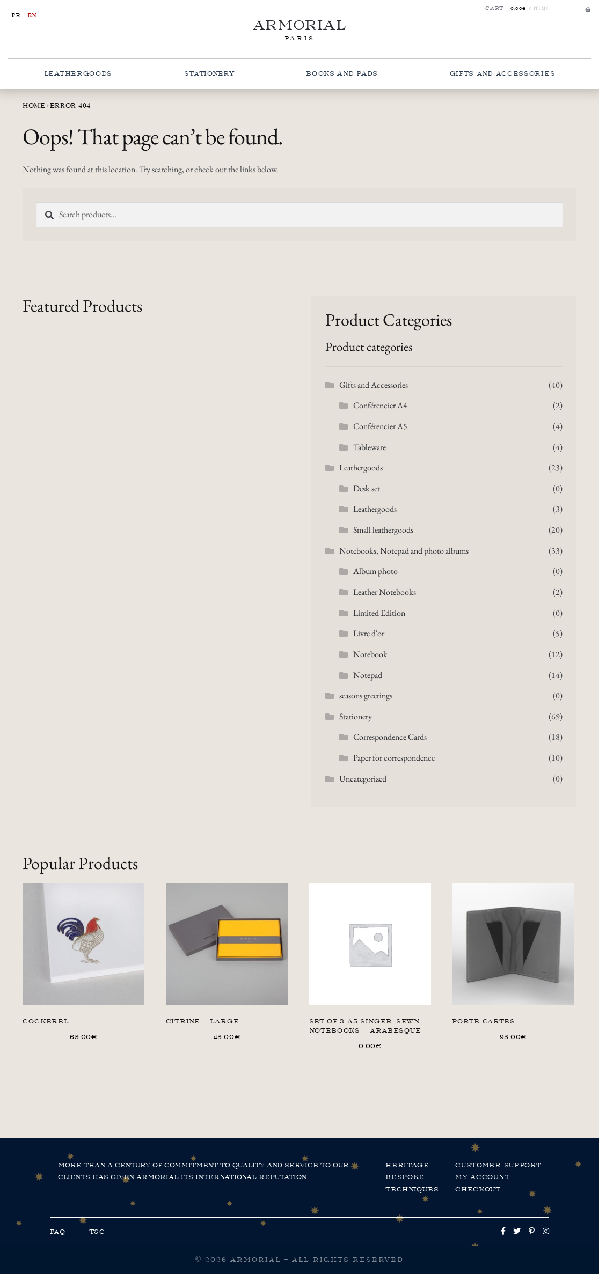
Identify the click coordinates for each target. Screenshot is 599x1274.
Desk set (366, 488)
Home (34, 105)
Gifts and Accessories (503, 73)
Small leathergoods (383, 529)
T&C (97, 1231)
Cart (494, 8)
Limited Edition (379, 612)
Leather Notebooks (384, 592)
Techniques (412, 1189)
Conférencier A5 (380, 426)
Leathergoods (78, 73)
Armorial (300, 25)
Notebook (370, 654)
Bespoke (405, 1177)
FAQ (57, 1231)
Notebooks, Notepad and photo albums (404, 550)
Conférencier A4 (380, 405)
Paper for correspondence (394, 757)
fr (15, 15)
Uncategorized (362, 778)
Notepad (367, 675)
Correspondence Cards (390, 736)
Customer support (498, 1165)
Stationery (209, 73)
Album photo (375, 571)
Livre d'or (368, 633)
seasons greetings (365, 695)
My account (482, 1177)
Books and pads (342, 73)
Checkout (478, 1189)
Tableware (369, 447)
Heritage (407, 1165)
